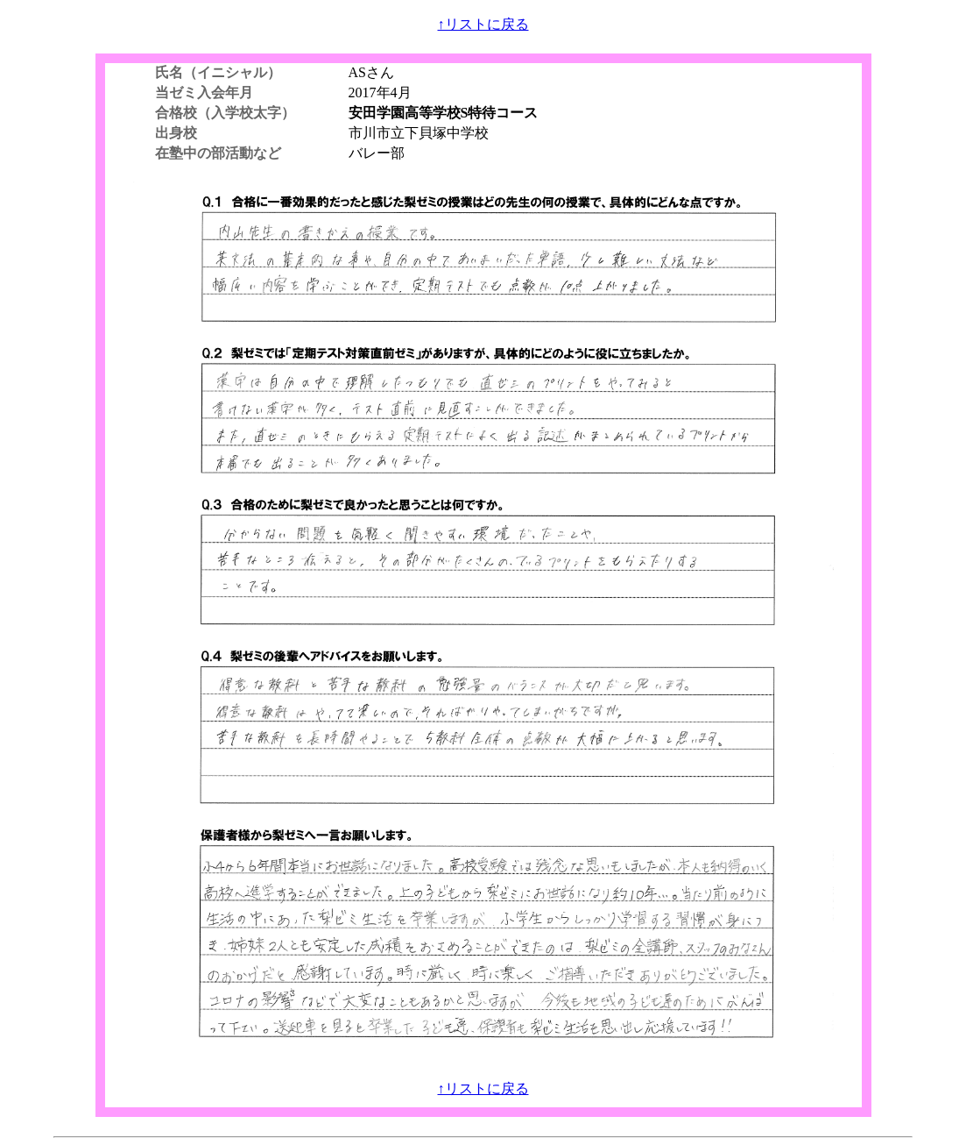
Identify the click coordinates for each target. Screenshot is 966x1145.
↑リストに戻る (483, 24)
